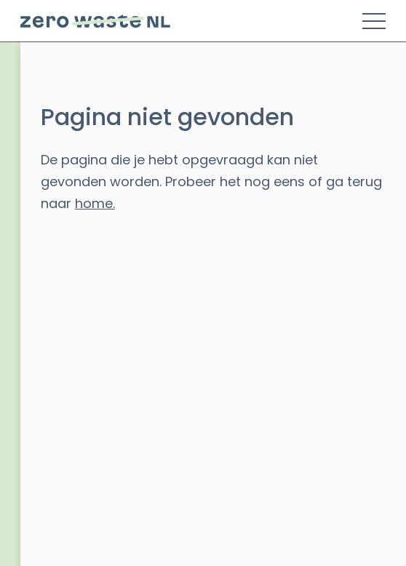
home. (95, 203)
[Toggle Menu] (374, 21)
